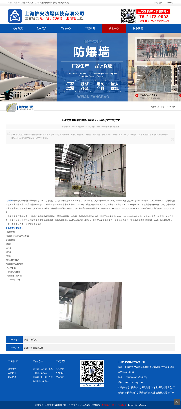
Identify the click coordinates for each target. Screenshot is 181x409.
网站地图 (158, 3)
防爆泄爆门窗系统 (41, 381)
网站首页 (18, 28)
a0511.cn (142, 405)
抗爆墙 (142, 387)
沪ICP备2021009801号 (90, 405)
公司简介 (42, 28)
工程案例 (90, 28)
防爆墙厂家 (144, 392)
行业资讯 (60, 373)
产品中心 (66, 28)
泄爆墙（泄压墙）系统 (43, 377)
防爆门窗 (150, 387)
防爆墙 (134, 387)
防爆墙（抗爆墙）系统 (43, 369)
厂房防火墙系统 (40, 373)
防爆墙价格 (133, 392)
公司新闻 (171, 107)
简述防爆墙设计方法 (33, 348)
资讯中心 (114, 28)
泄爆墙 (10, 201)
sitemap (170, 3)
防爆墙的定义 (30, 339)
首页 (163, 107)
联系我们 (138, 28)
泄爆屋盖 (167, 387)
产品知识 (60, 377)
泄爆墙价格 (156, 392)
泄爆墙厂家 (168, 392)
